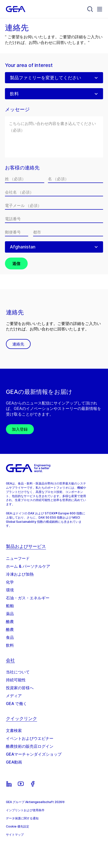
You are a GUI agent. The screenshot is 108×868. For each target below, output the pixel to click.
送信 (16, 263)
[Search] (90, 9)
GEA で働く (16, 703)
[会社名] (54, 192)
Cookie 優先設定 (17, 826)
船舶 (10, 605)
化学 (10, 582)
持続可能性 (16, 679)
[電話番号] (54, 219)
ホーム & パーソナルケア (28, 566)
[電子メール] (54, 205)
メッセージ (17, 109)
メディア (14, 695)
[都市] (68, 232)
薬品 (10, 613)
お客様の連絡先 (22, 168)
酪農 (10, 621)
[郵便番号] (16, 232)
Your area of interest (29, 65)
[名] (75, 179)
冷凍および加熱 (20, 574)
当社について (18, 671)
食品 (10, 637)
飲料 (10, 645)
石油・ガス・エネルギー (27, 597)
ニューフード (18, 558)
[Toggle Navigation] (99, 9)
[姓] (24, 179)
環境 (10, 589)
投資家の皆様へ (20, 687)
